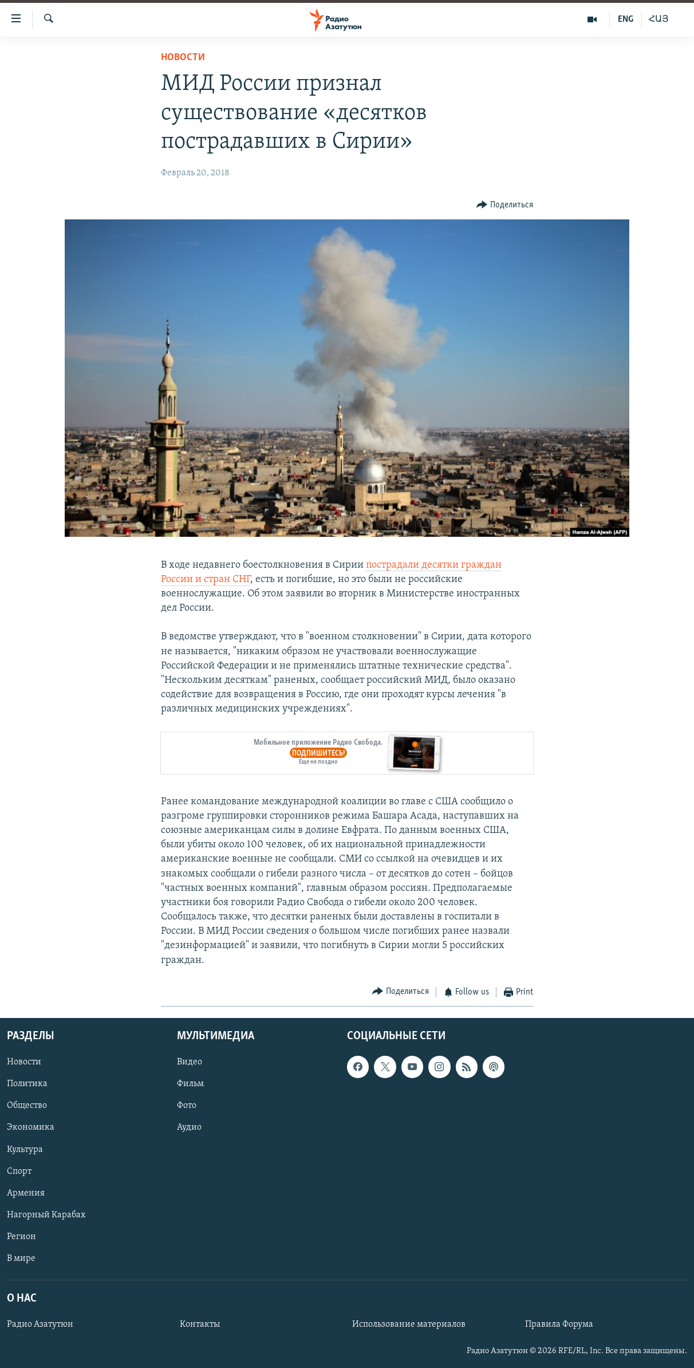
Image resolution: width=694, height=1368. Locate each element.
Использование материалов (409, 1325)
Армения (26, 1193)
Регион (21, 1236)
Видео (189, 1062)
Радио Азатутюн (40, 1325)
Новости (183, 57)
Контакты (200, 1325)
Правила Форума (559, 1325)
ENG (625, 19)
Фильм (190, 1084)
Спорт (19, 1171)
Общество (27, 1106)
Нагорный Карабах (46, 1215)
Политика (27, 1084)
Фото (186, 1106)
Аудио (189, 1128)
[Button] (504, 205)
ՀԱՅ (659, 19)
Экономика (30, 1128)
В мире (21, 1258)
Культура (25, 1149)
